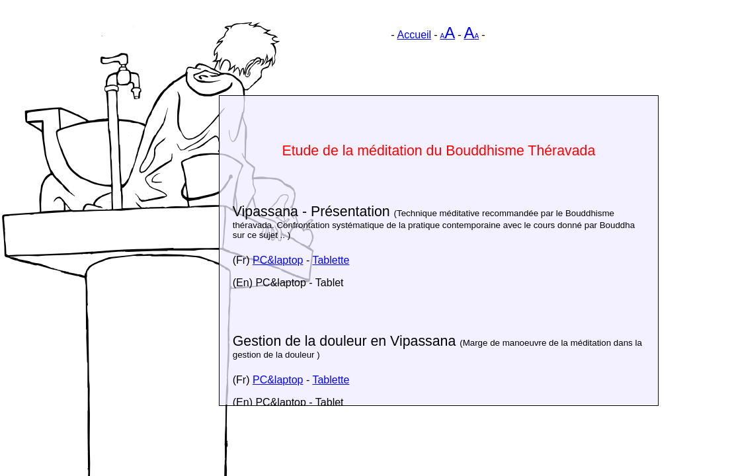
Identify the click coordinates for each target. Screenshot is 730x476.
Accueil (414, 34)
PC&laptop (278, 260)
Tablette (330, 260)
